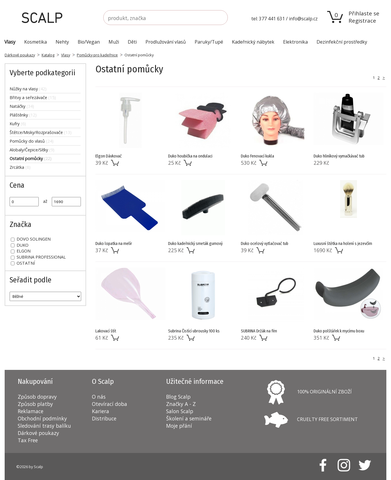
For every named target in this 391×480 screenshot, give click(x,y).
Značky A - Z (181, 403)
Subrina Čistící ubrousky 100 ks (194, 331)
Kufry (18, 123)
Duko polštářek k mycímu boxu (339, 331)
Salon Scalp (179, 411)
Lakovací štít (105, 331)
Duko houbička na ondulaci (190, 156)
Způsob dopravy (37, 396)
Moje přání (179, 425)
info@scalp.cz (303, 18)
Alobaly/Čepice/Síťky (32, 150)
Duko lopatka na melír (113, 243)
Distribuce (104, 418)
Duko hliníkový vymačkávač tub (339, 156)
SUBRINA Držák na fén (259, 331)
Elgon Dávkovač (108, 156)
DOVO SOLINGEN (31, 239)
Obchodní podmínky (42, 418)
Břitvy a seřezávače (33, 97)
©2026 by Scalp (29, 466)
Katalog (48, 55)
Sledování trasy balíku (44, 425)
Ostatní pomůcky (30, 158)
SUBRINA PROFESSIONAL (38, 257)
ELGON (21, 251)
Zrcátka (20, 167)
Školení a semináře (189, 418)
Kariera (100, 411)
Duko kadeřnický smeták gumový (195, 243)
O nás (99, 396)
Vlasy (65, 55)
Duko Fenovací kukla (257, 156)
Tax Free (28, 440)
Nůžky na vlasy (28, 89)
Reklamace (30, 411)
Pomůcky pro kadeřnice (97, 55)
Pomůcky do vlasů (32, 141)
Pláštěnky (23, 115)
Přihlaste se (364, 13)
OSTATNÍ (23, 263)
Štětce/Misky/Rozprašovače (41, 132)
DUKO (20, 245)
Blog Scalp (178, 396)
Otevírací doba (109, 403)
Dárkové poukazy (20, 55)
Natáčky (22, 106)
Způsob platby (35, 403)
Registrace (362, 20)
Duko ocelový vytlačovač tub (264, 243)
